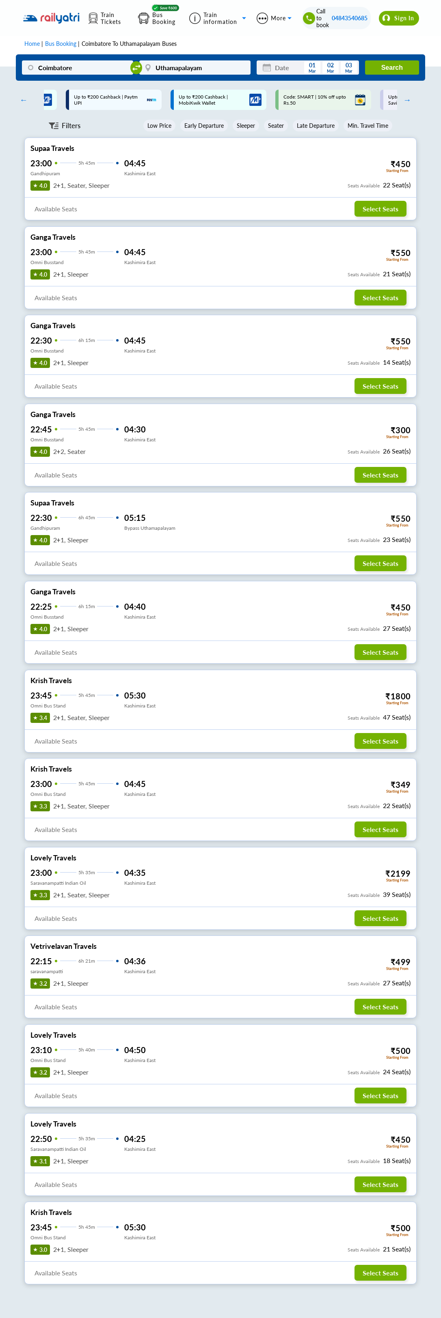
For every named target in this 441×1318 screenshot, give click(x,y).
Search (392, 67)
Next (405, 100)
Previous (21, 100)
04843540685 (350, 18)
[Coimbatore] (77, 67)
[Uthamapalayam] (195, 67)
